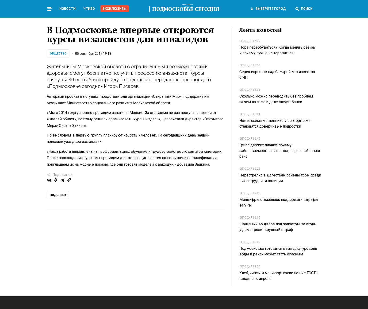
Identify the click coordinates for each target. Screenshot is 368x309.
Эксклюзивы (114, 9)
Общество (58, 53)
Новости (67, 9)
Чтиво (89, 9)
